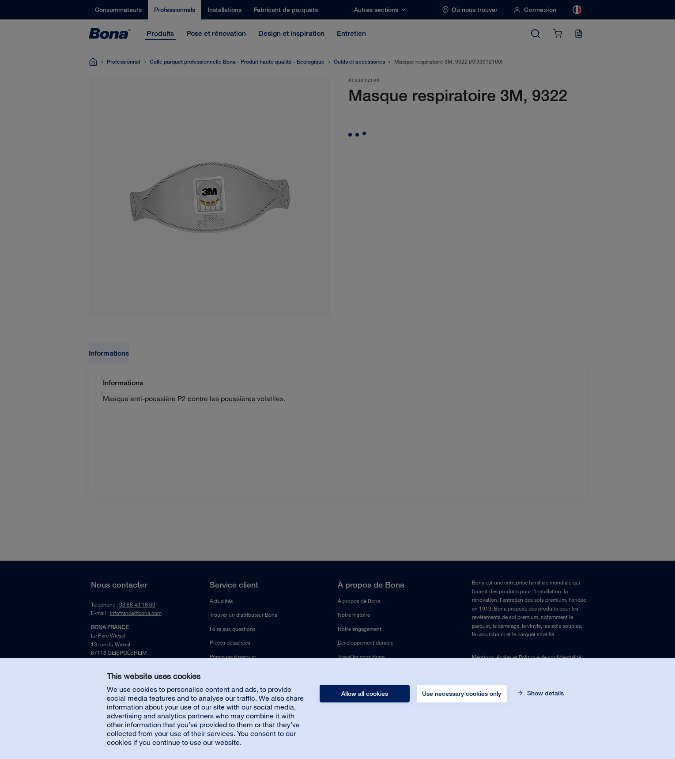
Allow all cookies (364, 694)
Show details (544, 693)
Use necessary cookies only (461, 694)
